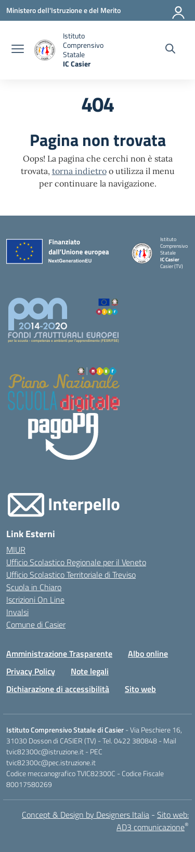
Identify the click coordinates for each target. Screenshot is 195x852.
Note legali (90, 671)
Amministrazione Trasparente (59, 653)
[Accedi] (179, 10)
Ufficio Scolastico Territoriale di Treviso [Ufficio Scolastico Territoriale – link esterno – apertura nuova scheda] (71, 574)
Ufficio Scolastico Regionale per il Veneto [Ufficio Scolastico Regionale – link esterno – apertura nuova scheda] (76, 562)
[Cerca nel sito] (170, 50)
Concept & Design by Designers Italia (85, 814)
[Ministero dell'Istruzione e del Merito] (63, 10)
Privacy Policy (30, 671)
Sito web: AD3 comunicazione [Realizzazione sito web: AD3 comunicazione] (152, 820)
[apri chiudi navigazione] (17, 50)
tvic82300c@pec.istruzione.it (51, 762)
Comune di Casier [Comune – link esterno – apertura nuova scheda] (36, 624)
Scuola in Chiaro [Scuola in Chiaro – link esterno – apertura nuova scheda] (33, 587)
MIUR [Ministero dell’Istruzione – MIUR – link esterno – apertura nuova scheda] (15, 549)
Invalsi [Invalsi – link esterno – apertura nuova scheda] (17, 612)
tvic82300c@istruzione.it (45, 751)
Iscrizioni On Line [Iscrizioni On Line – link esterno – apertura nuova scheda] (35, 599)
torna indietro (79, 171)
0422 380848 (135, 740)
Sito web (140, 689)
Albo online (148, 653)
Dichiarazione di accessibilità (57, 689)
